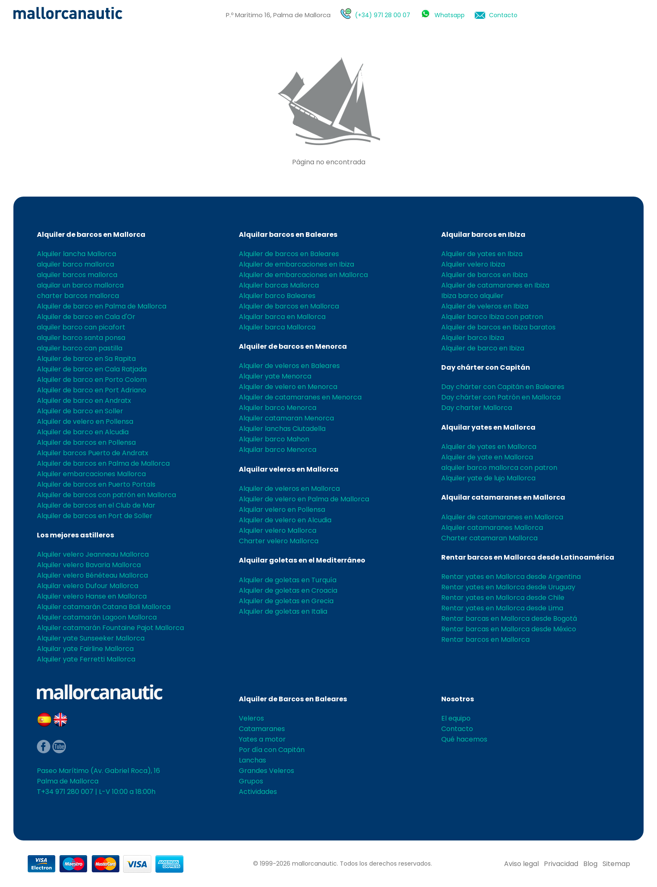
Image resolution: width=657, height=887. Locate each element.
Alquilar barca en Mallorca (282, 317)
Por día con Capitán (272, 750)
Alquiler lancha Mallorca (76, 254)
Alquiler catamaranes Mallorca (492, 527)
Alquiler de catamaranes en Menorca (300, 397)
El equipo (456, 718)
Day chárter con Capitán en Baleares (502, 387)
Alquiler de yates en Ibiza (481, 254)
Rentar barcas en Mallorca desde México (508, 629)
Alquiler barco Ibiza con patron (492, 317)
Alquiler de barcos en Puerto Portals (96, 484)
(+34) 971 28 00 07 (382, 15)
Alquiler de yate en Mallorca (487, 457)
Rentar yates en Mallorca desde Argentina (511, 576)
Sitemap (616, 864)
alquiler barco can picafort (81, 327)
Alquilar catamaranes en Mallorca (503, 497)
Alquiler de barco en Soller (80, 411)
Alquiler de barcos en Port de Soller (95, 516)
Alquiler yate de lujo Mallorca (488, 478)
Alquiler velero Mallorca (277, 530)
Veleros (251, 718)
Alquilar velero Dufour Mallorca (87, 586)
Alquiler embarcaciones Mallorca (91, 474)
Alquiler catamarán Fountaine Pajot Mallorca (110, 628)
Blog (590, 864)
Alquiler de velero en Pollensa (85, 421)
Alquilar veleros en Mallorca (289, 469)
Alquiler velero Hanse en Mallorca (92, 596)
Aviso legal (521, 864)
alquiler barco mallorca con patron (499, 467)
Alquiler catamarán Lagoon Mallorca (97, 617)
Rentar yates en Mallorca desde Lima (502, 608)
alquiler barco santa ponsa (81, 337)
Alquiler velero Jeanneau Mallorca (93, 554)
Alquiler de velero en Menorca (288, 387)
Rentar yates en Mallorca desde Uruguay (508, 587)
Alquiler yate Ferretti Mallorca (86, 659)
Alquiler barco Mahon (274, 439)
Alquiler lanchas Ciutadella (282, 428)
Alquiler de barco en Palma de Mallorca (101, 306)
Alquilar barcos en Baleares (288, 234)
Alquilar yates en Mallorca (488, 427)
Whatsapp (450, 15)
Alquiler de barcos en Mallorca (91, 234)
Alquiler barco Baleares (277, 296)
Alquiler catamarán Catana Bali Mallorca (104, 607)
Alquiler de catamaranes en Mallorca (502, 517)
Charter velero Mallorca (278, 541)
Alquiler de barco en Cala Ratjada (92, 369)
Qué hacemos (464, 739)
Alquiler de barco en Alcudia (83, 432)
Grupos (251, 781)
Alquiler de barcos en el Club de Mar (96, 505)
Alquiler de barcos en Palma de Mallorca (103, 463)
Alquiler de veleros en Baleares (289, 366)
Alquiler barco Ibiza (472, 337)
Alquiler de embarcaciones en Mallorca (303, 275)
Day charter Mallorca (476, 407)
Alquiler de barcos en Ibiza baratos (498, 327)
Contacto (503, 15)
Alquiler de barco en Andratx (84, 400)
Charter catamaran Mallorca (489, 538)
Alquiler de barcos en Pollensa (86, 442)
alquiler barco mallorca (75, 264)
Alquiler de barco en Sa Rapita (86, 358)
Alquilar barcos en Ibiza (483, 234)
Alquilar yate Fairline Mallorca (85, 649)
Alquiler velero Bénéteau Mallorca (92, 575)
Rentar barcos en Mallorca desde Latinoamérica (527, 557)
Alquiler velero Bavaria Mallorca (89, 565)
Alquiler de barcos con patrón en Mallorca (106, 495)
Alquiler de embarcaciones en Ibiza (296, 264)
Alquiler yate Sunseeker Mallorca (91, 638)
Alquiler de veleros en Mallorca (289, 488)
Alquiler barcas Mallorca (279, 285)
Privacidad (561, 864)
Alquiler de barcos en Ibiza (484, 275)
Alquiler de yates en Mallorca (488, 446)
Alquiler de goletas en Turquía (287, 580)
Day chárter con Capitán (485, 367)
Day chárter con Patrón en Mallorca (501, 397)
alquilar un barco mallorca (80, 285)
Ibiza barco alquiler (472, 296)
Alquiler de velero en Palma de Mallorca (304, 499)
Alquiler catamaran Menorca (286, 418)
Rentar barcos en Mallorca (485, 639)
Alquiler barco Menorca (277, 407)
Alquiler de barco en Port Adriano (91, 390)
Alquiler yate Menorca (275, 376)
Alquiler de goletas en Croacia (288, 590)
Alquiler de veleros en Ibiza (484, 306)
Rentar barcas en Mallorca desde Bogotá (509, 618)
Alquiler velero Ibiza (473, 264)
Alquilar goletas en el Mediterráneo (302, 560)
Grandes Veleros (266, 770)
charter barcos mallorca (78, 296)
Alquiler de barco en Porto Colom (92, 379)
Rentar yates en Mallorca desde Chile (502, 597)
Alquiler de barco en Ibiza (482, 348)
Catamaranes (262, 729)
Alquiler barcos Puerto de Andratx (92, 453)
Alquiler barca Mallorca (277, 327)
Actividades (258, 791)
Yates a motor (262, 739)
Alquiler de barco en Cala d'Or (86, 317)
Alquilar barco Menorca (277, 449)
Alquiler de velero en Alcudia (285, 520)
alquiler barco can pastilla (79, 348)
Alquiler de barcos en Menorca (293, 346)
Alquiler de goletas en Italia (283, 611)
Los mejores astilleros (75, 535)
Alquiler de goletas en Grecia (286, 601)
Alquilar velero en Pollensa (282, 509)
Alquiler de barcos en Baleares (289, 254)
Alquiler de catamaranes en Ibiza (495, 285)
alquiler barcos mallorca (77, 275)
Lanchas (252, 760)
